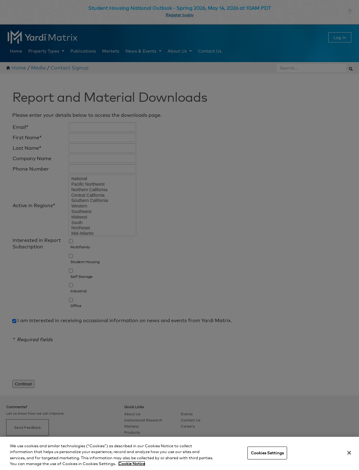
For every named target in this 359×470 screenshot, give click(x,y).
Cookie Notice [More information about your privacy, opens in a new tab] (131, 463)
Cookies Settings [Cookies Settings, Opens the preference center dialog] (267, 452)
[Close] (349, 453)
